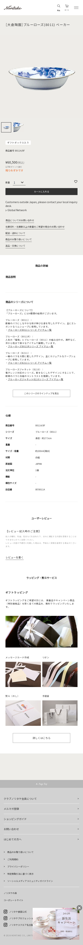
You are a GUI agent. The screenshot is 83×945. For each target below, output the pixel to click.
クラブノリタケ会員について (20, 798)
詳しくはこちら (42, 738)
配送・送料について (15, 233)
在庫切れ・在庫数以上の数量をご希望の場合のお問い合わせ (35, 226)
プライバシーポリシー (18, 866)
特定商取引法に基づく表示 (20, 873)
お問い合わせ (11, 829)
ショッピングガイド (15, 819)
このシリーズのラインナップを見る (41, 393)
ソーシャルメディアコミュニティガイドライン (30, 880)
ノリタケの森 (10, 893)
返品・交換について (15, 245)
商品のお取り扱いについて (18, 239)
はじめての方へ (13, 839)
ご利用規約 (12, 859)
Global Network (17, 210)
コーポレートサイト (13, 900)
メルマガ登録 (11, 809)
